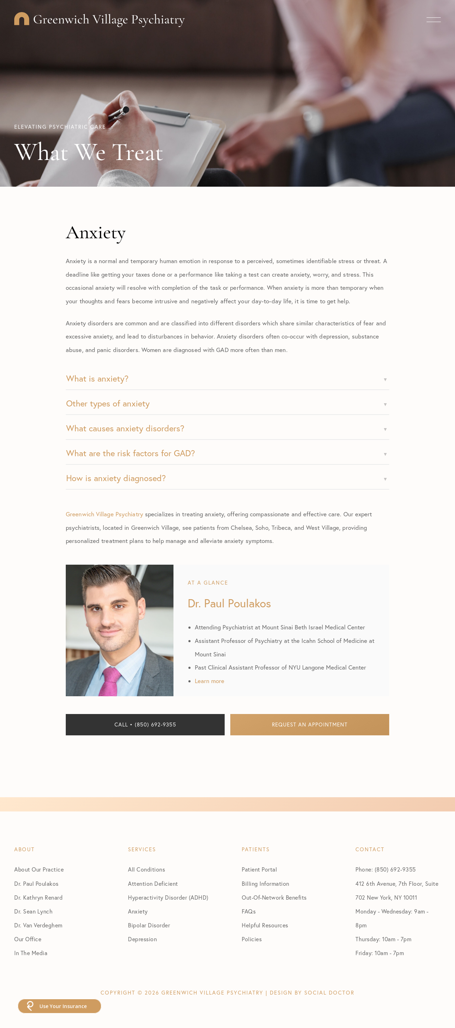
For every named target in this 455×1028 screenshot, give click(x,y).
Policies (252, 939)
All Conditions (146, 869)
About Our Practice (39, 869)
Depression (142, 939)
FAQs (249, 911)
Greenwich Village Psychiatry (104, 514)
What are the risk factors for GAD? (130, 453)
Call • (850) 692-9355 (145, 724)
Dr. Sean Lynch (33, 911)
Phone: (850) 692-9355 (385, 869)
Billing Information (265, 883)
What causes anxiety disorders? (125, 428)
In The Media (30, 953)
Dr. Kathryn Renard (38, 897)
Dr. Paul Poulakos (36, 883)
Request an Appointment (310, 724)
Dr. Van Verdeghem (38, 925)
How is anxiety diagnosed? (116, 478)
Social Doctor (329, 992)
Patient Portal (259, 869)
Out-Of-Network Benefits (274, 897)
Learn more (209, 681)
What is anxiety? (97, 378)
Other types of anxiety (108, 403)
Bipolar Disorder (149, 925)
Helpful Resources (265, 925)
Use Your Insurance (63, 1006)
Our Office (27, 939)
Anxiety (138, 911)
